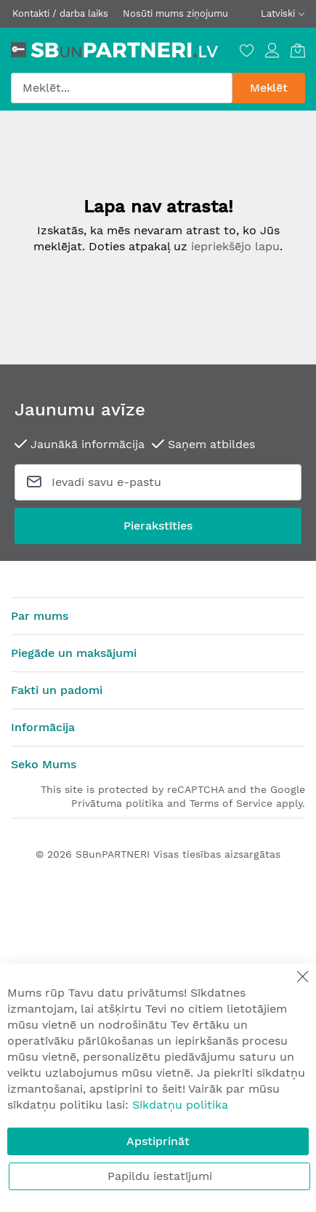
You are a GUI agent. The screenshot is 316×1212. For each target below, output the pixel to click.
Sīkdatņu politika (180, 1105)
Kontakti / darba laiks (60, 13)
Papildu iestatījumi (160, 1176)
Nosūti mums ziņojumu (175, 13)
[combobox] (121, 88)
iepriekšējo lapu (235, 246)
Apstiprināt (158, 1141)
